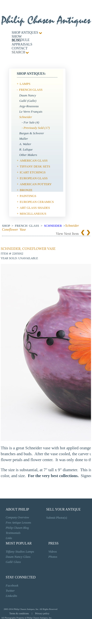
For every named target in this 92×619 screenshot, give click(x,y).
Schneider (25, 117)
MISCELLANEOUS (33, 213)
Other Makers (28, 155)
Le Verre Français (30, 111)
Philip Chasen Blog (17, 527)
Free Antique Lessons (18, 522)
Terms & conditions (19, 613)
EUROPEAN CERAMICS (37, 202)
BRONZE (26, 190)
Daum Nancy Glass (18, 557)
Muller (23, 138)
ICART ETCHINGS (33, 172)
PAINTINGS (28, 196)
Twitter (10, 590)
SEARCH (18, 52)
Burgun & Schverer (31, 133)
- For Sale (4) (30, 122)
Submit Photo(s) (56, 517)
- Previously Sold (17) (36, 128)
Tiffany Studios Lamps (20, 551)
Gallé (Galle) (28, 101)
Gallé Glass (13, 562)
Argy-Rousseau (29, 106)
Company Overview (17, 517)
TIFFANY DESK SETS (35, 166)
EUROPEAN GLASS (34, 178)
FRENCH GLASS (31, 89)
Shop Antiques (25, 32)
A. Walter (25, 144)
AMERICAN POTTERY (36, 184)
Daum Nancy (27, 95)
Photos (52, 557)
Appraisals (22, 44)
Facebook (12, 585)
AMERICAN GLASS (34, 160)
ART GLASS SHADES (35, 208)
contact (20, 48)
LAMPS (25, 84)
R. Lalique (26, 149)
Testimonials (13, 533)
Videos (52, 551)
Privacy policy (42, 613)
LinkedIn (11, 596)
